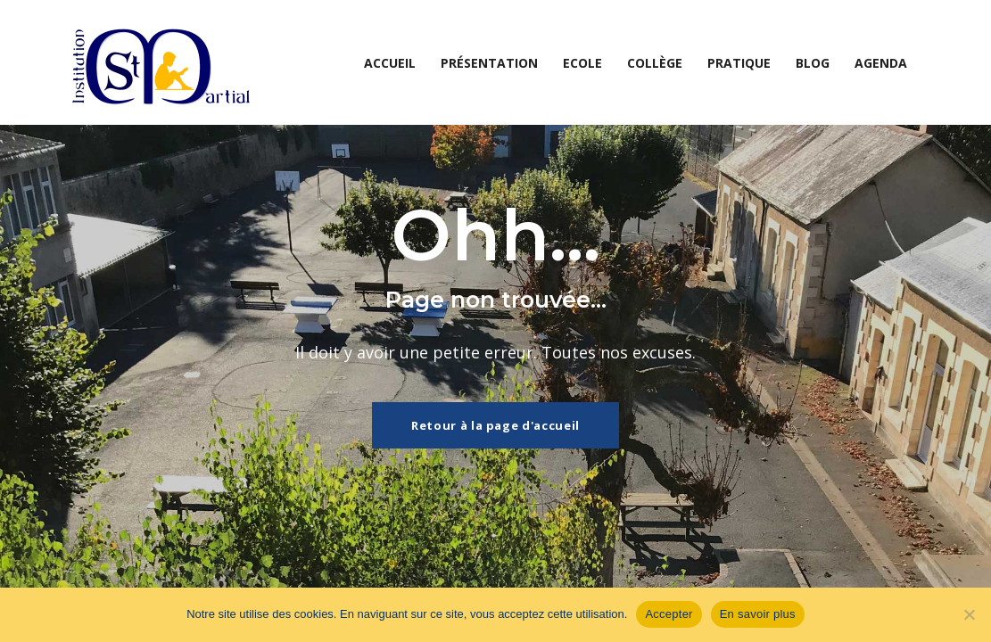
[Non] (969, 614)
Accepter (668, 614)
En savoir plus (758, 614)
